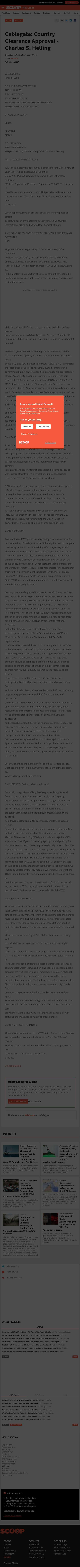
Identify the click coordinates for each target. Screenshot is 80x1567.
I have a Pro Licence (29, 434)
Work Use (27, 426)
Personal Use (43, 426)
